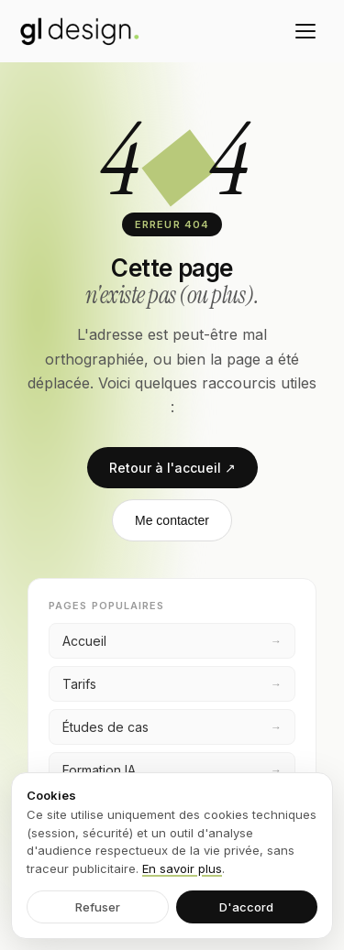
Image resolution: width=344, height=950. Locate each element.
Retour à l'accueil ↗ (172, 467)
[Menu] (305, 31)
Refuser (97, 907)
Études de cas (172, 727)
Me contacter (172, 520)
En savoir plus (182, 868)
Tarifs (172, 684)
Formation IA (172, 770)
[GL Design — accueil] (79, 31)
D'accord (246, 907)
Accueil (172, 641)
